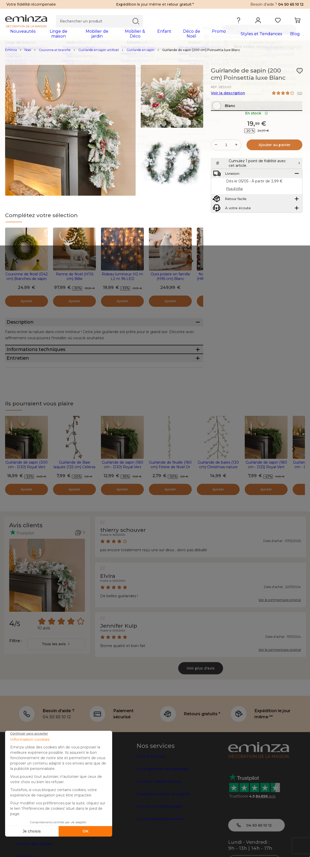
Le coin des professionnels (159, 851)
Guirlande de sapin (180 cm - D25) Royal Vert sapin (266, 499)
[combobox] (56, 675)
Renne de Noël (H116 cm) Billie (74, 279)
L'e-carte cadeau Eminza (158, 813)
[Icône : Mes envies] (299, 74)
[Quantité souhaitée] (226, 159)
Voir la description (228, 96)
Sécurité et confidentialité (159, 838)
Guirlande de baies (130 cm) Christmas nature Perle (218, 499)
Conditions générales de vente (43, 851)
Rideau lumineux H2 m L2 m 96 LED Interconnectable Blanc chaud (122, 284)
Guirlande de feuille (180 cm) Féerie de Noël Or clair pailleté (170, 499)
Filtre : (15, 672)
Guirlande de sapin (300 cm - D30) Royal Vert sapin (26, 499)
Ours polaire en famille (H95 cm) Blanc (170, 279)
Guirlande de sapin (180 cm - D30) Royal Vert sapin (122, 499)
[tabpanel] (118, 36)
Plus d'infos (234, 216)
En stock (256, 127)
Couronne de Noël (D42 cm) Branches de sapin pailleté (26, 282)
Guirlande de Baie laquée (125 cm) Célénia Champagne (74, 499)
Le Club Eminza (150, 788)
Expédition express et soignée (163, 826)
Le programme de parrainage (162, 801)
